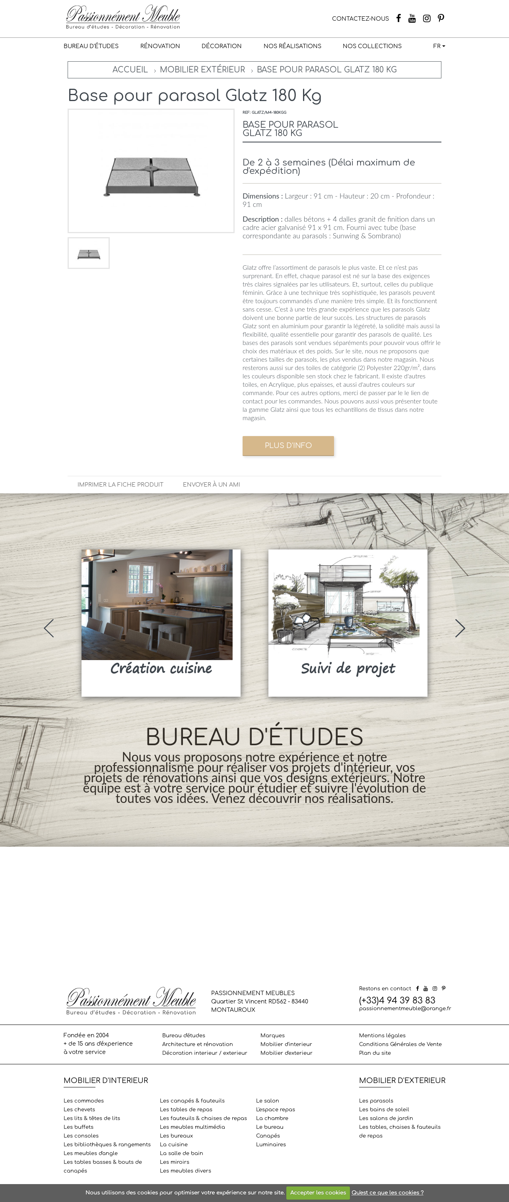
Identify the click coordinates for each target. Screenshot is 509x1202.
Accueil (130, 70)
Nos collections (372, 46)
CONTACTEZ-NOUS (360, 19)
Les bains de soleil (384, 1109)
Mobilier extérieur (202, 70)
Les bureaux (176, 1136)
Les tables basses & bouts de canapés (103, 1166)
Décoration (222, 46)
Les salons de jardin (386, 1118)
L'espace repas (275, 1109)
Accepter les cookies (318, 1193)
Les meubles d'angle (91, 1153)
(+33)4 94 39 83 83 (397, 1000)
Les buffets (78, 1127)
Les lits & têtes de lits (92, 1118)
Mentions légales (382, 1035)
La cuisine (174, 1144)
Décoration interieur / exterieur (204, 1053)
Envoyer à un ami (211, 485)
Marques (272, 1035)
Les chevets (79, 1109)
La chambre (272, 1118)
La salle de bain (181, 1153)
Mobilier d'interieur (286, 1044)
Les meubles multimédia (192, 1127)
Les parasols (376, 1101)
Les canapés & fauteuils (192, 1101)
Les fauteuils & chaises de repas (203, 1118)
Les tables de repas (186, 1109)
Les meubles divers (185, 1171)
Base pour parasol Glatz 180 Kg (327, 70)
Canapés (268, 1136)
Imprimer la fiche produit (120, 485)
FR (437, 46)
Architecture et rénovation (197, 1044)
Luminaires (271, 1144)
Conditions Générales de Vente (400, 1044)
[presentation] (49, 628)
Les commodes (84, 1101)
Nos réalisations (292, 46)
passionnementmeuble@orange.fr (405, 1008)
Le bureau (270, 1127)
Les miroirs (174, 1162)
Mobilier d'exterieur (286, 1053)
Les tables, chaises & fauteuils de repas (400, 1131)
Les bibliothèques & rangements (107, 1144)
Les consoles (81, 1136)
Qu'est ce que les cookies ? (388, 1193)
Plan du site (375, 1053)
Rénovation (160, 46)
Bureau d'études (91, 46)
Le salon (267, 1101)
